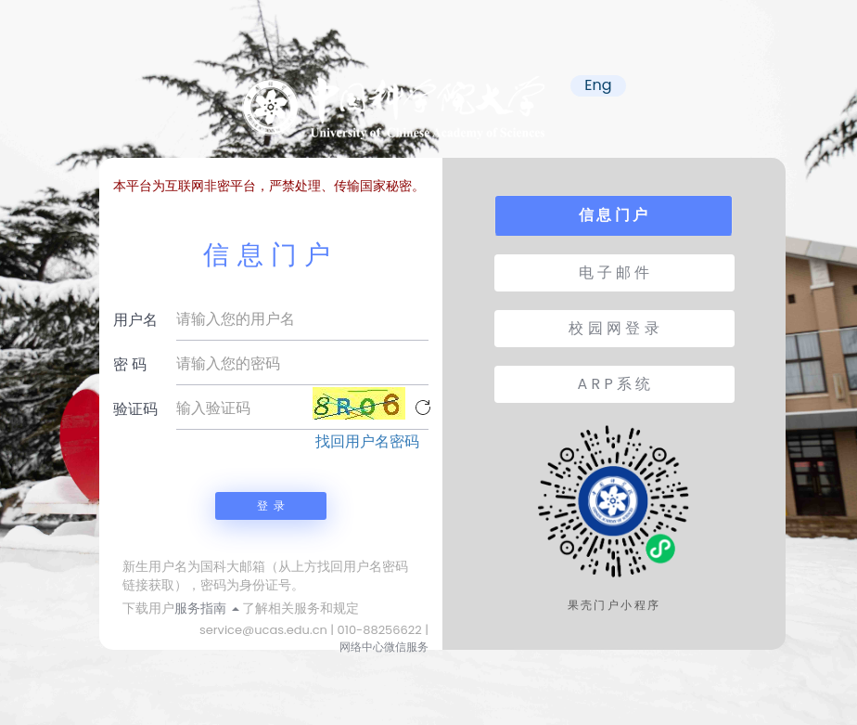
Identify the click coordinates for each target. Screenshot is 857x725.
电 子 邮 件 (614, 272)
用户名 (135, 319)
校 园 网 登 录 (614, 328)
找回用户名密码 (367, 442)
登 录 (271, 505)
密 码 (130, 364)
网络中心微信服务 (383, 646)
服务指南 (206, 608)
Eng (597, 85)
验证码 (135, 409)
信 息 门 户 (613, 215)
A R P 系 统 (614, 384)
